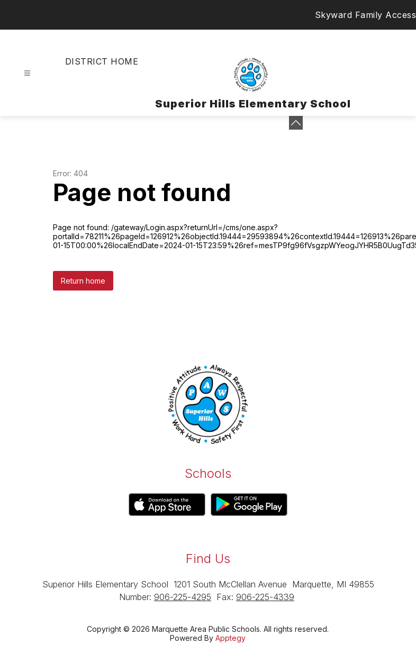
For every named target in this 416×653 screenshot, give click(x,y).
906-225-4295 (182, 597)
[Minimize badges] (296, 123)
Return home (83, 280)
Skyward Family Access (366, 15)
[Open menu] (27, 73)
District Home (101, 61)
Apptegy (230, 637)
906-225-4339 (265, 597)
